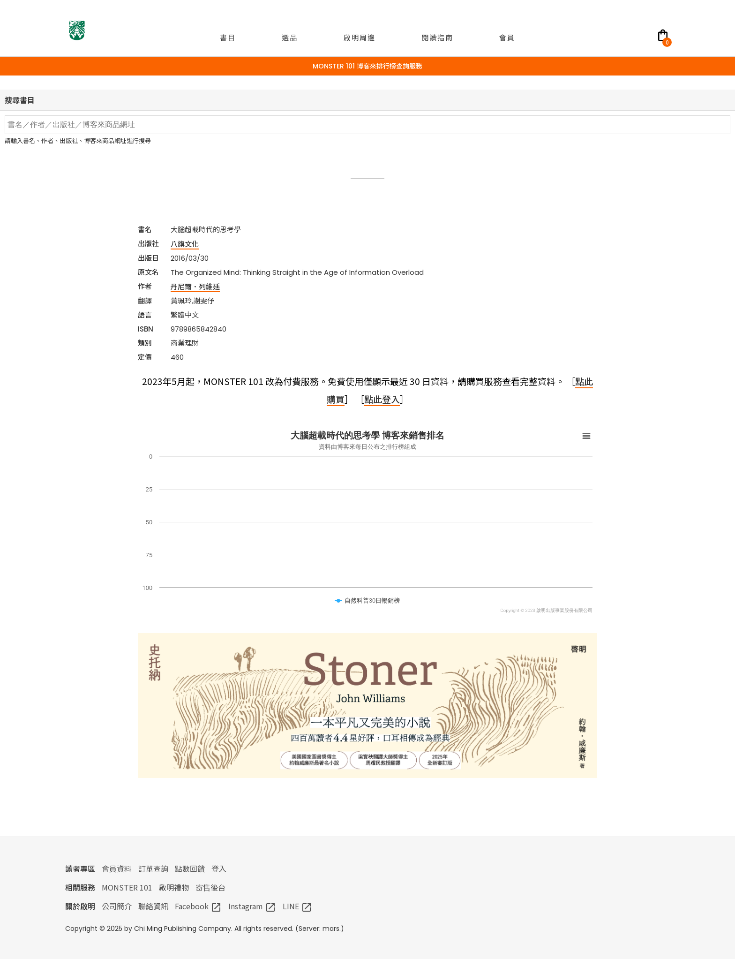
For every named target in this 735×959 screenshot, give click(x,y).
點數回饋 (190, 868)
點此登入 (382, 399)
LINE (297, 906)
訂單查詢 (153, 868)
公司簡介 (117, 906)
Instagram (252, 906)
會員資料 (117, 868)
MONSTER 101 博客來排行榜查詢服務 (367, 66)
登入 (218, 868)
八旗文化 (185, 244)
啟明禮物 (174, 887)
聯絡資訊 (153, 906)
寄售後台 (210, 887)
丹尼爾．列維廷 (195, 286)
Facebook (198, 906)
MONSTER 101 (127, 887)
